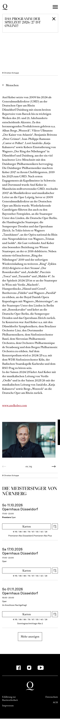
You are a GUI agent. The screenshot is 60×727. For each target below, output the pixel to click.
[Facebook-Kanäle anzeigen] (18, 668)
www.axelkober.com (14, 405)
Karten (26, 526)
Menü (55, 7)
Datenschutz (51, 696)
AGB (55, 702)
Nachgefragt (21, 605)
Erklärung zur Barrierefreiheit (10, 698)
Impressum (8, 705)
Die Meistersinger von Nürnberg (29, 490)
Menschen (12, 85)
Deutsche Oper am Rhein (5, 7)
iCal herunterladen (55, 526)
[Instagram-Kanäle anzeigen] (29, 668)
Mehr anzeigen (30, 636)
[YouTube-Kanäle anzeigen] (41, 668)
